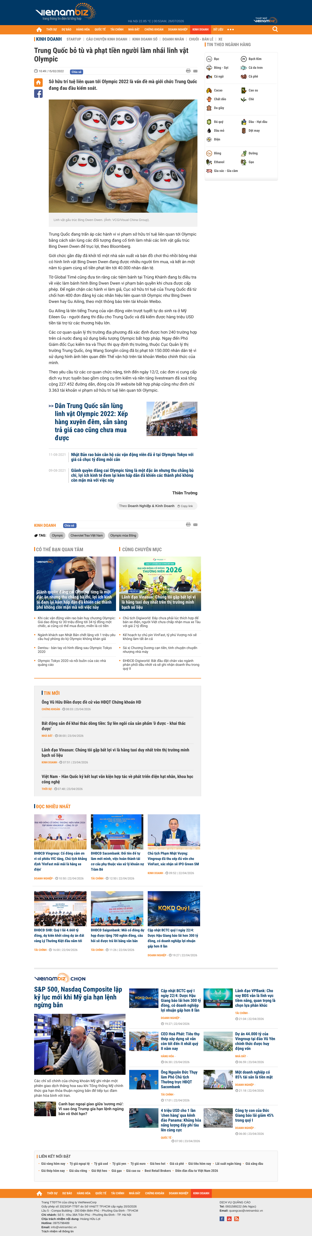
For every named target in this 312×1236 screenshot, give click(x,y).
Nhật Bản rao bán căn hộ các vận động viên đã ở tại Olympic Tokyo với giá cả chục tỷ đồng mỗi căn (132, 457)
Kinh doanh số (144, 39)
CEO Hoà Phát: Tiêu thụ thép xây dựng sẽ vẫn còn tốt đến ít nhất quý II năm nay (180, 1041)
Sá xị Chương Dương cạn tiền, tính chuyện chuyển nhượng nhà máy (160, 650)
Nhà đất (47, 736)
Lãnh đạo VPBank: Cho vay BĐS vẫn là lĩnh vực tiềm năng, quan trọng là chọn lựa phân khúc (255, 998)
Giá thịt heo (99, 1171)
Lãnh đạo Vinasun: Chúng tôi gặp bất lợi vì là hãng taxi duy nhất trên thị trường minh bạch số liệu (159, 602)
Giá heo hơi (157, 1164)
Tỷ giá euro (138, 1164)
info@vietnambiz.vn (64, 1227)
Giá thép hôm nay (53, 1171)
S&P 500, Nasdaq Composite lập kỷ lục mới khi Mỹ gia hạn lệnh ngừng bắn (78, 997)
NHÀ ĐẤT (133, 29)
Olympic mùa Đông (123, 535)
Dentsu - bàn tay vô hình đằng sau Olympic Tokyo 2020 (75, 650)
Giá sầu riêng (78, 1171)
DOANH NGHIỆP (177, 29)
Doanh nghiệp (43, 878)
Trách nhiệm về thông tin (57, 1231)
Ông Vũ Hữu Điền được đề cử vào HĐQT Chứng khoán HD (91, 702)
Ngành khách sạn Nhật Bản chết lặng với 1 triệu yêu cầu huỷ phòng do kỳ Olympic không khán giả (77, 637)
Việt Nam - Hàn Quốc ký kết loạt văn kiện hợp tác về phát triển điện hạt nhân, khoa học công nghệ (117, 779)
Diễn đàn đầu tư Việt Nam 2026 (196, 1171)
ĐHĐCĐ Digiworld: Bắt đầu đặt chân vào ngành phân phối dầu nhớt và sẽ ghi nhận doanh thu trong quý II (161, 665)
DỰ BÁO (66, 29)
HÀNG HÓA (83, 29)
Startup (74, 39)
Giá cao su (133, 1171)
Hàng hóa (167, 1056)
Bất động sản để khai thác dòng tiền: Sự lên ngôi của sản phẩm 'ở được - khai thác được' (114, 726)
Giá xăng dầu (254, 1164)
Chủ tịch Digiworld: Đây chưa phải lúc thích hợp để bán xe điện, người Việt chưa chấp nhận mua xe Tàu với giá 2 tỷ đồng (162, 622)
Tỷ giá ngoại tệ (80, 1164)
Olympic (57, 535)
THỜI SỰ (51, 29)
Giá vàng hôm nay (53, 1164)
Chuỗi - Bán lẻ (201, 39)
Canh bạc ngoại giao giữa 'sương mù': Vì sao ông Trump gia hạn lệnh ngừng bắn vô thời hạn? (91, 1109)
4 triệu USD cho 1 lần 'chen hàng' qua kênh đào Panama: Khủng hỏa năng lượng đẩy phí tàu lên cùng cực (181, 1120)
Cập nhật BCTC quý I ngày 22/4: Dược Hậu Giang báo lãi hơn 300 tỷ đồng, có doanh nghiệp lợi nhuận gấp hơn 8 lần (173, 938)
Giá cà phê (177, 1164)
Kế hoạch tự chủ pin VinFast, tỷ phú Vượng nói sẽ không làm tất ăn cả (160, 637)
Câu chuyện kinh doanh (106, 39)
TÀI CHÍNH (116, 29)
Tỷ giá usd (101, 1164)
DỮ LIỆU (218, 29)
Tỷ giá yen (119, 1164)
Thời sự (47, 789)
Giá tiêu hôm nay (199, 1164)
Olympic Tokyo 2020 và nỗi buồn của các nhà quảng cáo (72, 663)
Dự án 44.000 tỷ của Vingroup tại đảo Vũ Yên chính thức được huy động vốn (255, 1041)
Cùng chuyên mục (142, 549)
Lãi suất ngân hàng (228, 1164)
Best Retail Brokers (158, 1171)
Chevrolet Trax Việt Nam (87, 535)
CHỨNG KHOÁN (154, 29)
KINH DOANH (201, 29)
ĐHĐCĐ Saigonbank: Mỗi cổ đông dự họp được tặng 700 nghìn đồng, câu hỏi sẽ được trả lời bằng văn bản (117, 935)
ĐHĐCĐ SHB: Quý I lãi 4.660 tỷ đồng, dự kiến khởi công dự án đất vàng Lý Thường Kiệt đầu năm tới (59, 935)
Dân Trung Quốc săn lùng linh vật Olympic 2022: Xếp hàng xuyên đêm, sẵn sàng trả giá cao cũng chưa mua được (91, 422)
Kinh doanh (49, 39)
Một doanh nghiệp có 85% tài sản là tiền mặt (254, 1075)
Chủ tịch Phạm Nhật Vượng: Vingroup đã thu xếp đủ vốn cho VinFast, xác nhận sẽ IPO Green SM (173, 858)
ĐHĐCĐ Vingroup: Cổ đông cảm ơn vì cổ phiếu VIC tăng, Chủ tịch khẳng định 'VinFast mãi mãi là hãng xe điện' (60, 861)
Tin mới (52, 693)
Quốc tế (166, 1137)
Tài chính (97, 878)
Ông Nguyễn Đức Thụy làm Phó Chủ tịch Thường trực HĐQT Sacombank (179, 1079)
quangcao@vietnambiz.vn (246, 1210)
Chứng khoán (51, 709)
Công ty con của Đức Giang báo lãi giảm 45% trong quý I (254, 1115)
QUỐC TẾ (100, 29)
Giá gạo (116, 1171)
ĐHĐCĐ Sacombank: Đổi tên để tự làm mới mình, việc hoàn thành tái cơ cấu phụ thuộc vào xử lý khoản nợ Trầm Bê (117, 861)
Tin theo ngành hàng (229, 44)
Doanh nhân (173, 39)
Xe (220, 39)
